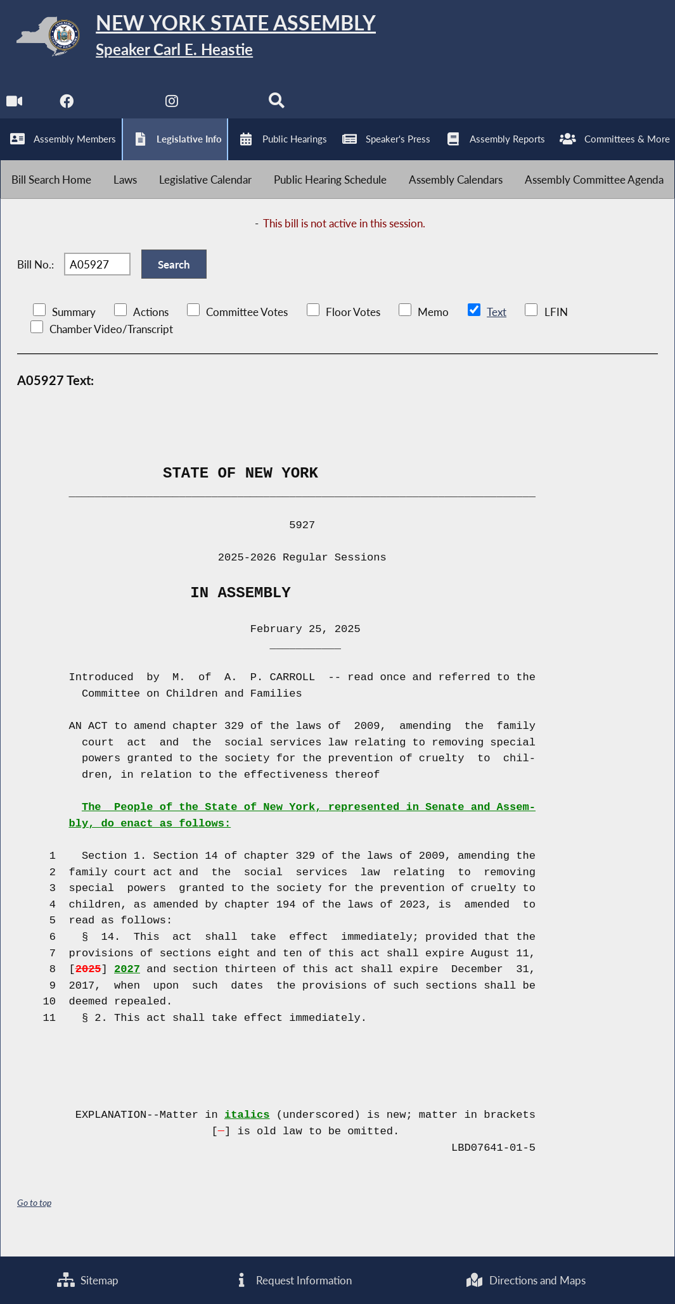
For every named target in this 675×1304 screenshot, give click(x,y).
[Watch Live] (14, 108)
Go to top (34, 1215)
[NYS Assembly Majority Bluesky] (226, 108)
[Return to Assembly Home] (196, 39)
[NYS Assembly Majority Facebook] (67, 108)
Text (496, 325)
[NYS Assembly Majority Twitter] (120, 108)
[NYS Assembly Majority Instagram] (172, 108)
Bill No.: (35, 274)
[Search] (278, 108)
